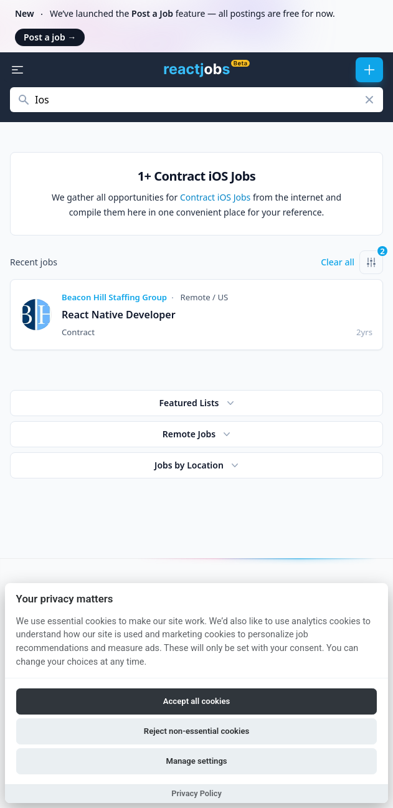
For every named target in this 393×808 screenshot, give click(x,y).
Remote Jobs (198, 434)
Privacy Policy (196, 793)
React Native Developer (119, 314)
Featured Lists (197, 403)
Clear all (337, 262)
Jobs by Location (197, 465)
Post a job (50, 37)
